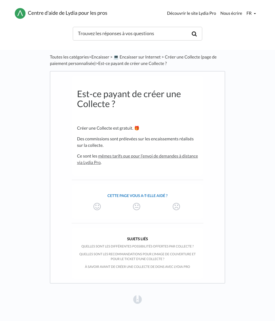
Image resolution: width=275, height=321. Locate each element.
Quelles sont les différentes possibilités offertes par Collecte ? (137, 246)
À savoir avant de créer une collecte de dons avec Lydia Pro (137, 267)
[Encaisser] (100, 57)
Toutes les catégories (69, 57)
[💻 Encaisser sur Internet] (137, 57)
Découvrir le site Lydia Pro (191, 13)
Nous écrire (231, 13)
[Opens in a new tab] (137, 299)
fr (249, 13)
